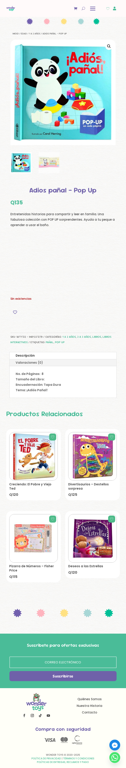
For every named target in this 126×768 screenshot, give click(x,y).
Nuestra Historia (89, 706)
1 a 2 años (34, 33)
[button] (109, 46)
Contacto (89, 712)
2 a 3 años (84, 337)
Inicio (16, 33)
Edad (24, 33)
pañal (50, 342)
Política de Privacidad (46, 758)
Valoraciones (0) (29, 362)
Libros (96, 337)
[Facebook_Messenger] (114, 745)
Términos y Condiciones (78, 758)
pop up (60, 342)
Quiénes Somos (89, 699)
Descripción (25, 355)
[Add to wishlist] (14, 312)
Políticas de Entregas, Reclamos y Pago (63, 762)
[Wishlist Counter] (107, 8)
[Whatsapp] (114, 757)
